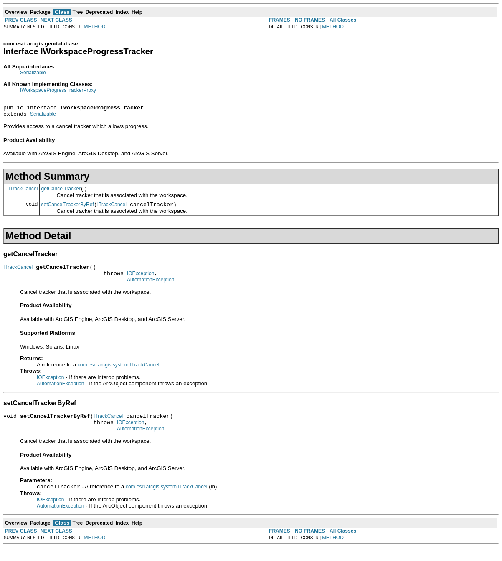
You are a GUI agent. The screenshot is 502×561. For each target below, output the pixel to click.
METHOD (95, 27)
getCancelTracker (60, 192)
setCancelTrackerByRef (67, 209)
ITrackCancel (23, 192)
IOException (140, 281)
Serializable (33, 73)
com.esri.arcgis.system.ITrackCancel (119, 374)
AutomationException (150, 288)
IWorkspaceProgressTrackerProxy (58, 90)
